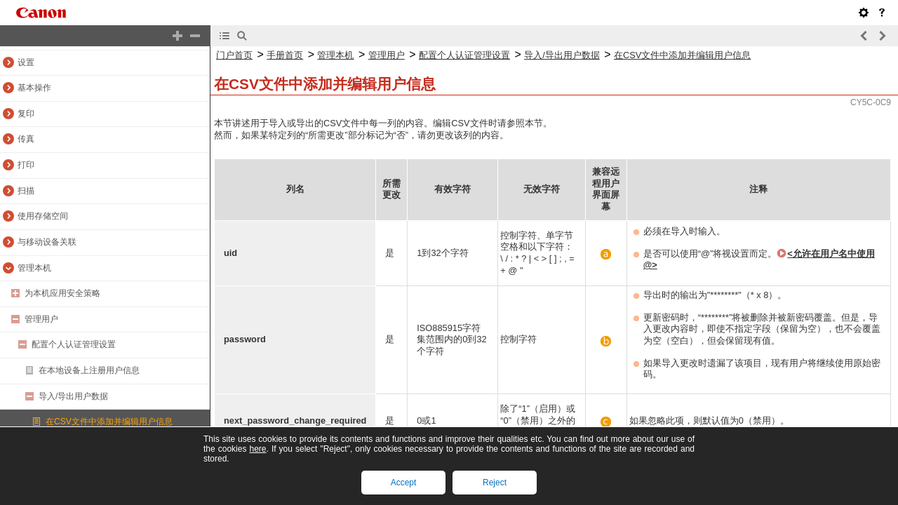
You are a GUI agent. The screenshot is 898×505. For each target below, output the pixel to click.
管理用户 (41, 319)
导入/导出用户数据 (73, 396)
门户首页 (234, 55)
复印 (26, 114)
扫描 (26, 191)
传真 (26, 139)
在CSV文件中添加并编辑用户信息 (109, 421)
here (257, 449)
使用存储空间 (43, 216)
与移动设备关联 (47, 242)
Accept (404, 482)
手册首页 (285, 55)
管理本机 (34, 268)
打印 (26, 165)
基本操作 (34, 88)
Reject (495, 482)
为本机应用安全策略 (62, 293)
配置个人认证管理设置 (74, 344)
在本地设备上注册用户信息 (89, 370)
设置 (26, 62)
